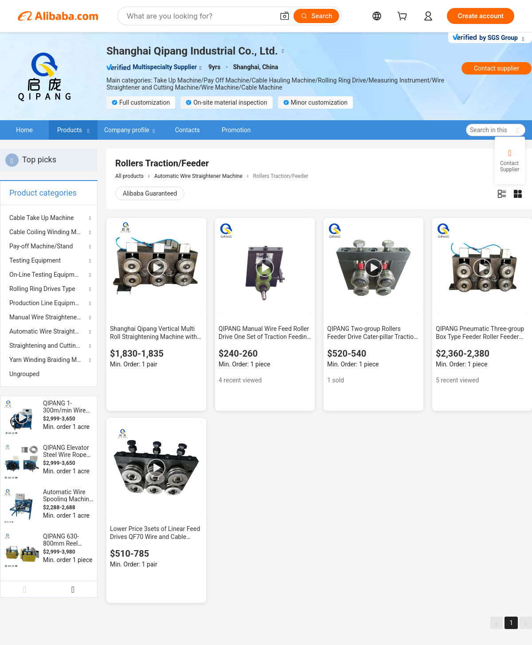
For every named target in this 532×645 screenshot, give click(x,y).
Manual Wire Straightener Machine (48, 317)
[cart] (404, 17)
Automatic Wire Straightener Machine (48, 331)
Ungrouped (24, 374)
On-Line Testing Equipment (46, 274)
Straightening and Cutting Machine (48, 345)
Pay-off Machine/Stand (41, 246)
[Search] (316, 16)
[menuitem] (48, 374)
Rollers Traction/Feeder (281, 176)
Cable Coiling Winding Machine (48, 232)
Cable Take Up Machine (41, 217)
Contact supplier (496, 68)
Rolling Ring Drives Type (42, 288)
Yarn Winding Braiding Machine (48, 359)
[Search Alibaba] (199, 16)
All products (129, 176)
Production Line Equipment (46, 303)
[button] (284, 16)
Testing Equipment (35, 260)
